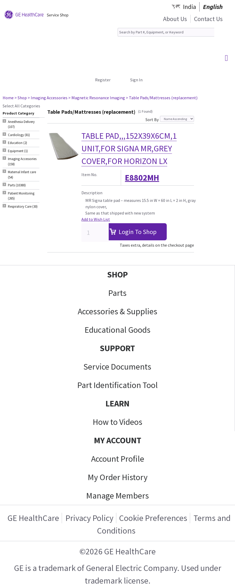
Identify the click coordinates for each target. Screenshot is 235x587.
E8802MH (142, 177)
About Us (175, 19)
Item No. (89, 174)
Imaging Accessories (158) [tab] (22, 161)
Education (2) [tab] (17, 143)
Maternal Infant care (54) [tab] (22, 175)
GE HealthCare (33, 518)
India (189, 7)
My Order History (118, 477)
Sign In (136, 79)
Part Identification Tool (117, 385)
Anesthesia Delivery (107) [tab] (21, 124)
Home (8, 97)
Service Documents (117, 366)
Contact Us (208, 19)
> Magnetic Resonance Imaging (96, 97)
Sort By (152, 119)
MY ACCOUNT (117, 440)
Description (91, 192)
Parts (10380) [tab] (17, 185)
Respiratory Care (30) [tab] (23, 206)
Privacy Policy (89, 518)
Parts (117, 293)
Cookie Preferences (153, 518)
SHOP (117, 274)
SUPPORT (117, 348)
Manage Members (117, 495)
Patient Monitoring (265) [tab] (21, 196)
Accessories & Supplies (117, 311)
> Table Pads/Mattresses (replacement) (161, 97)
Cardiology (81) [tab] (19, 135)
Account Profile (117, 459)
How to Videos (117, 422)
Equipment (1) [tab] (18, 151)
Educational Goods (117, 330)
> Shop (20, 97)
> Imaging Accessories (47, 97)
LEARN (117, 403)
